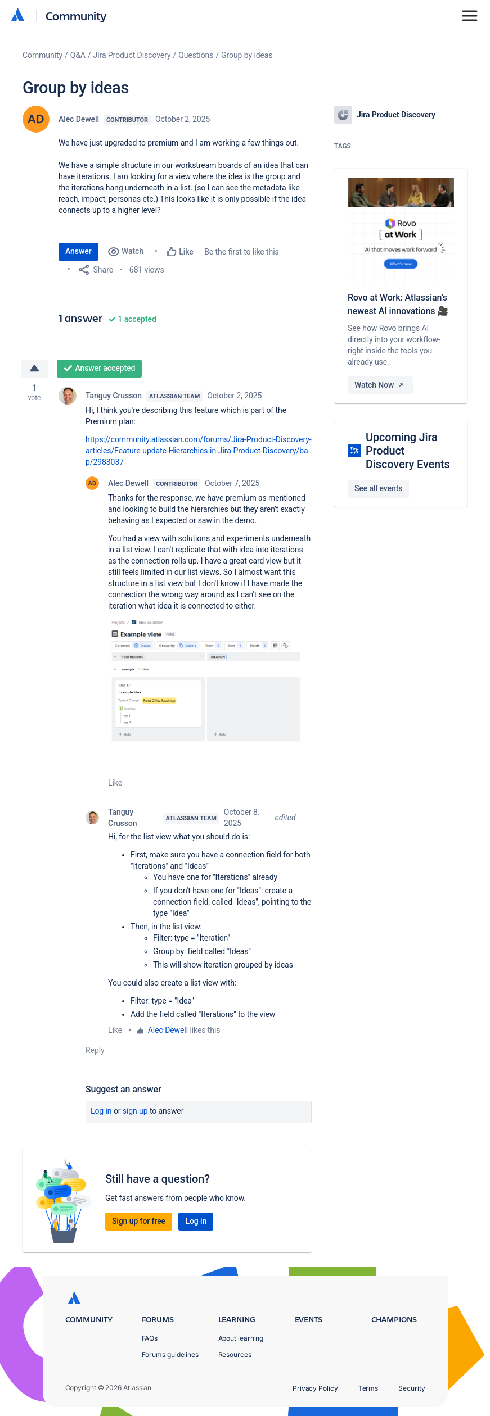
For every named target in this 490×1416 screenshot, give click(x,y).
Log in (101, 1110)
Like (115, 782)
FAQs (150, 1338)
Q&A (78, 55)
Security (411, 1388)
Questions (195, 55)
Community (76, 15)
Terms (368, 1388)
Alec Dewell (79, 119)
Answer (78, 251)
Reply (95, 1050)
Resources (234, 1354)
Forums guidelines (170, 1354)
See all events (378, 488)
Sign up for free (138, 1221)
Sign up (135, 1110)
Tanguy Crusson (114, 395)
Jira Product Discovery (132, 55)
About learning (241, 1338)
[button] (210, 681)
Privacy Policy (315, 1388)
